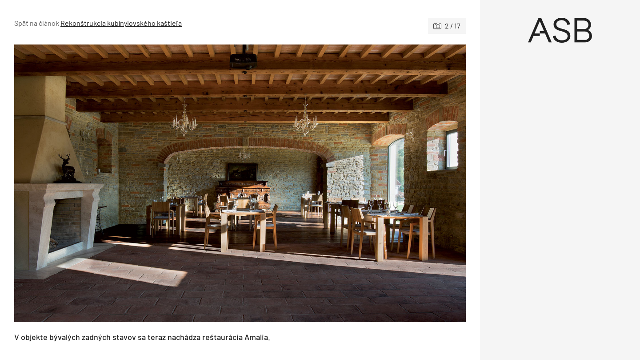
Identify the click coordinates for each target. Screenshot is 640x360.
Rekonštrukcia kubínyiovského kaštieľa (121, 23)
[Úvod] (560, 30)
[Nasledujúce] (353, 183)
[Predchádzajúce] (127, 183)
